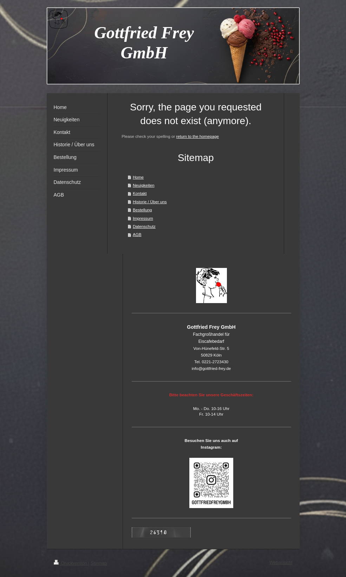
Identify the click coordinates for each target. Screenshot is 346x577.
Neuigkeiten (144, 185)
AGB (137, 234)
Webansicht (281, 562)
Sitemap (99, 563)
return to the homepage (197, 136)
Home (138, 177)
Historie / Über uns (150, 201)
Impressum (143, 218)
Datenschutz (144, 226)
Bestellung (142, 209)
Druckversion (71, 563)
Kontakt (140, 193)
